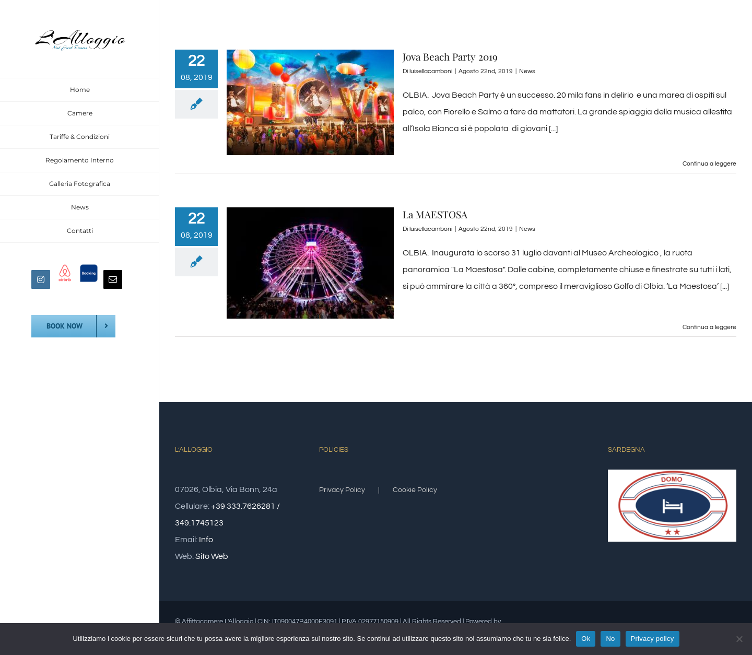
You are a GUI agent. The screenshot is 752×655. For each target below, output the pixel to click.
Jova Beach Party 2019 (450, 56)
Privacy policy (652, 638)
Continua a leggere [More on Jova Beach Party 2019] (709, 163)
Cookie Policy (415, 490)
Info (206, 539)
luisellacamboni (430, 71)
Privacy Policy (342, 490)
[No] (739, 639)
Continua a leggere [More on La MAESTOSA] (709, 327)
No (610, 638)
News (527, 71)
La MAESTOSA (435, 214)
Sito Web (211, 556)
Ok (585, 638)
